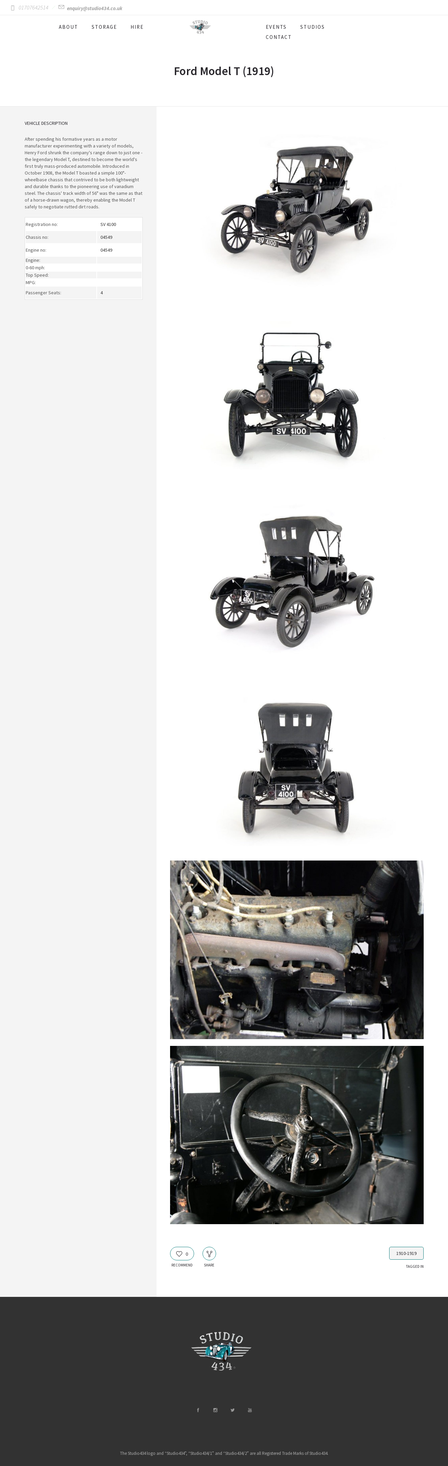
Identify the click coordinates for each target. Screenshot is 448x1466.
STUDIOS (312, 27)
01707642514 (33, 7)
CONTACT (279, 37)
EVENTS (276, 27)
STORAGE (104, 27)
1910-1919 (406, 1253)
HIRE (137, 27)
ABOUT (68, 27)
